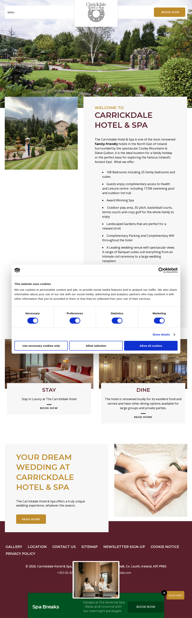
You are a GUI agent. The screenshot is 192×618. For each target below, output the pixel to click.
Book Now (145, 607)
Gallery (14, 547)
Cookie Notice (165, 547)
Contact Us (64, 547)
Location (37, 547)
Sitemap (89, 547)
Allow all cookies (151, 345)
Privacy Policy (20, 554)
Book (170, 12)
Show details (161, 334)
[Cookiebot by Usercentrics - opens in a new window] (161, 270)
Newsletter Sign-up (124, 547)
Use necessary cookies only (41, 345)
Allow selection (96, 345)
